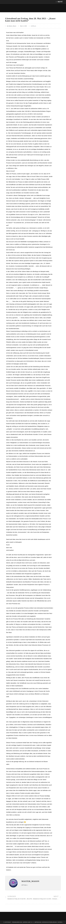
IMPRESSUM (37, 922)
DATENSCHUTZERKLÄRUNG (49, 922)
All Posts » (24, 885)
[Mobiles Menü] (59, 2)
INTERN (59, 922)
